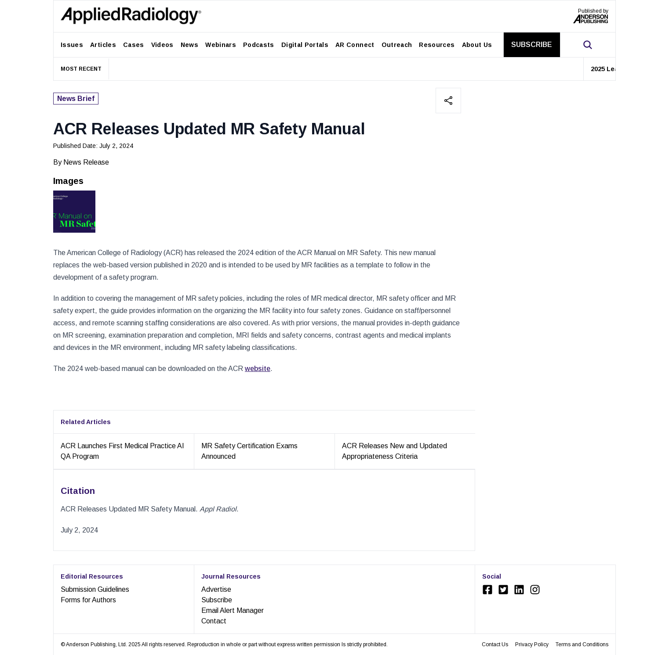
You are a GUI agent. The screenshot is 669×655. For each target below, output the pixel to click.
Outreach (397, 44)
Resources (436, 44)
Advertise (216, 589)
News (189, 44)
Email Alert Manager (232, 610)
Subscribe (216, 600)
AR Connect (354, 44)
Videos (162, 44)
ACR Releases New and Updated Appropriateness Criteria (394, 451)
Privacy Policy (532, 644)
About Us (477, 44)
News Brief (76, 98)
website (257, 368)
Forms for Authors (88, 600)
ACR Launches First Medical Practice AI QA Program (122, 451)
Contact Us (495, 644)
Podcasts (258, 44)
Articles (103, 44)
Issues (72, 44)
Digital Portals (304, 44)
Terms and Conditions (582, 644)
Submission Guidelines (95, 589)
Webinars (220, 44)
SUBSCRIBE (531, 44)
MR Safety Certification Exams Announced (249, 451)
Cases (133, 44)
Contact (213, 621)
